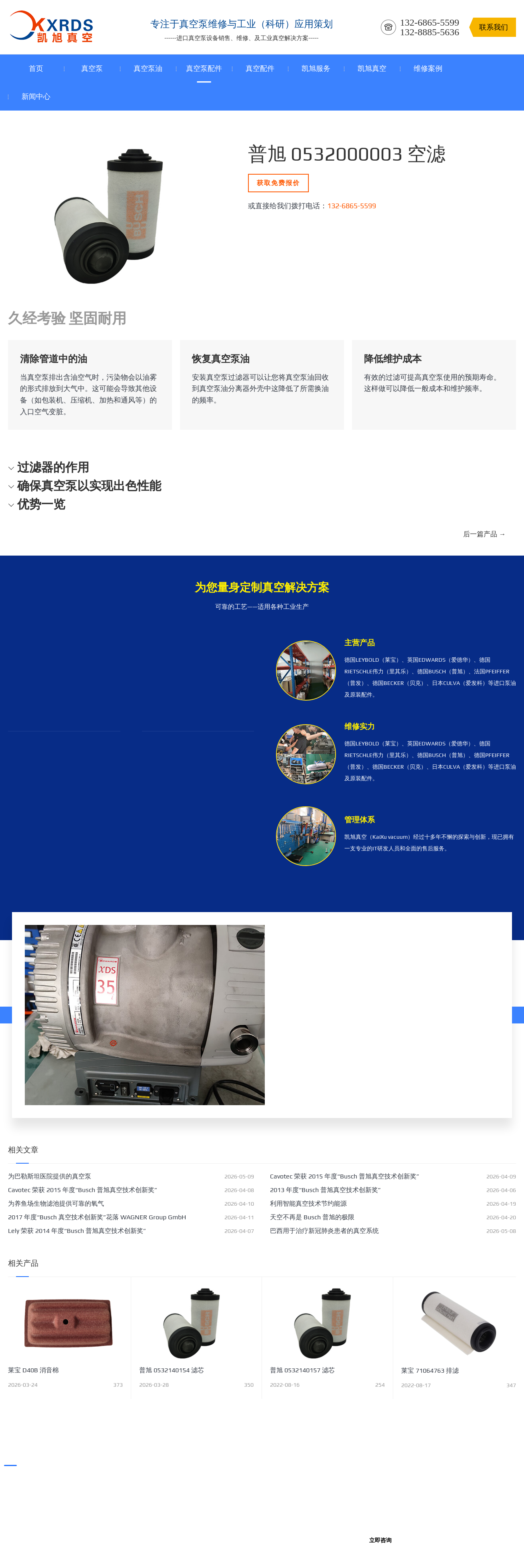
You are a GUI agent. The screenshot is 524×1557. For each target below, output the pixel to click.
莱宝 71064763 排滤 (430, 1370)
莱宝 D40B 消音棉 (33, 1370)
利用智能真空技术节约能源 (308, 1203)
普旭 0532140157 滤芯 (302, 1370)
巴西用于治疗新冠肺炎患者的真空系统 (324, 1231)
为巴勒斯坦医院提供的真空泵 (49, 1176)
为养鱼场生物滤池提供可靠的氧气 (56, 1203)
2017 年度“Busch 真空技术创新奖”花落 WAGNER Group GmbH (97, 1217)
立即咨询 (380, 1540)
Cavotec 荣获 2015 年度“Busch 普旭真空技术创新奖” (344, 1176)
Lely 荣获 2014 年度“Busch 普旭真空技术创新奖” (77, 1231)
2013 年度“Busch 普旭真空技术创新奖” (325, 1190)
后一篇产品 (484, 534)
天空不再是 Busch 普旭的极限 (312, 1217)
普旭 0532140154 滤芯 (171, 1370)
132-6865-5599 (351, 205)
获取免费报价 (278, 183)
